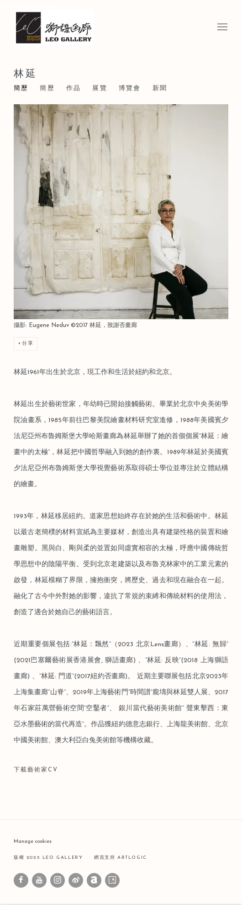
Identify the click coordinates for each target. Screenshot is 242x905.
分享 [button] (28, 343)
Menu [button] (221, 27)
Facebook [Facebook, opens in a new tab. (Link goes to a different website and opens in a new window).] (21, 880)
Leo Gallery (59, 27)
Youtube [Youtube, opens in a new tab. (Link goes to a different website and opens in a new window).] (39, 880)
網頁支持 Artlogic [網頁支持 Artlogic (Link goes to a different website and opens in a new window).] (120, 857)
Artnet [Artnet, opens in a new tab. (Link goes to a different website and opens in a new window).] (94, 880)
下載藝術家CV (66, 772)
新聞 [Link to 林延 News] (160, 88)
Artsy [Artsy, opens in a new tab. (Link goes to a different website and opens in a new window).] (112, 880)
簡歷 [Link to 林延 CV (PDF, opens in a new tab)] (47, 88)
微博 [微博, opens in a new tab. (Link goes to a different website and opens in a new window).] (75, 880)
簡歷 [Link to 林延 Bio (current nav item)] (21, 88)
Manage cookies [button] (33, 841)
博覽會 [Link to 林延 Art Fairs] (130, 88)
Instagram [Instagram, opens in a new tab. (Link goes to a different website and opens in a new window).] (57, 880)
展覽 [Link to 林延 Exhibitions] (99, 88)
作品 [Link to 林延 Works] (73, 88)
